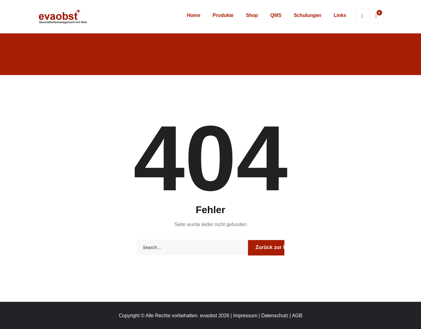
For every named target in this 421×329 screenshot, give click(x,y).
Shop (252, 15)
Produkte (223, 15)
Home (193, 15)
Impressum (245, 315)
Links (340, 15)
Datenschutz (274, 315)
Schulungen (307, 15)
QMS (275, 15)
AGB (297, 315)
